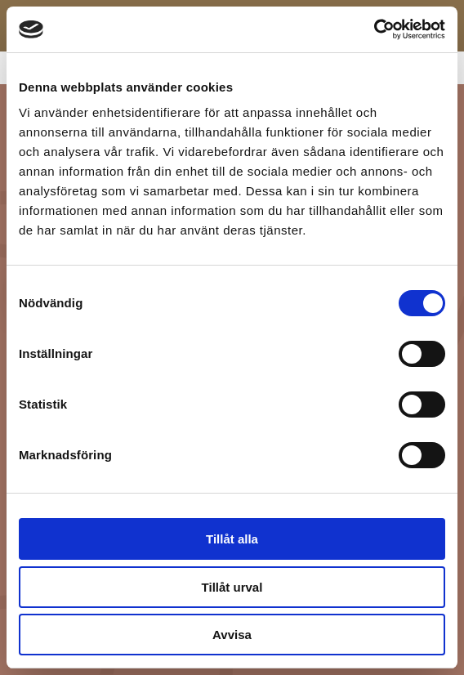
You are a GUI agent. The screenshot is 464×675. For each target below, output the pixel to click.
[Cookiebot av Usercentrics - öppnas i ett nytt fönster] (373, 29)
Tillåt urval (232, 587)
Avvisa (232, 634)
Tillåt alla (232, 539)
